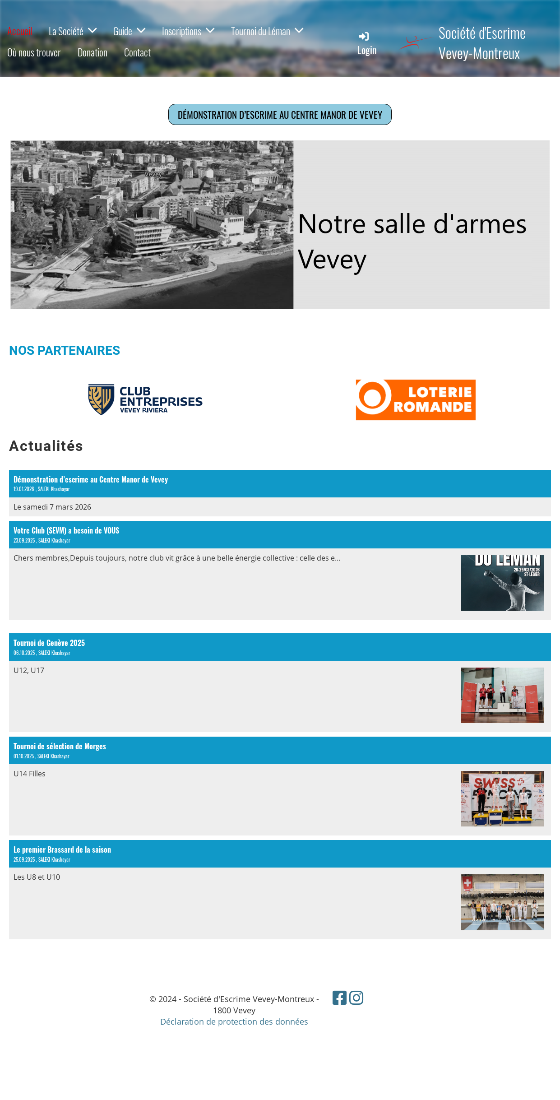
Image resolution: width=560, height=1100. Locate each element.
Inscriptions (188, 30)
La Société (73, 30)
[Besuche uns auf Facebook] (340, 998)
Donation (92, 52)
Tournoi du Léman (267, 30)
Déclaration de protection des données (234, 1021)
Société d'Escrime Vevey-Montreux (482, 43)
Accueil (19, 30)
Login (367, 43)
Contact (137, 52)
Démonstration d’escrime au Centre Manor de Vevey (280, 114)
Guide (129, 30)
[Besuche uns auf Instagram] (356, 998)
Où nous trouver (34, 52)
